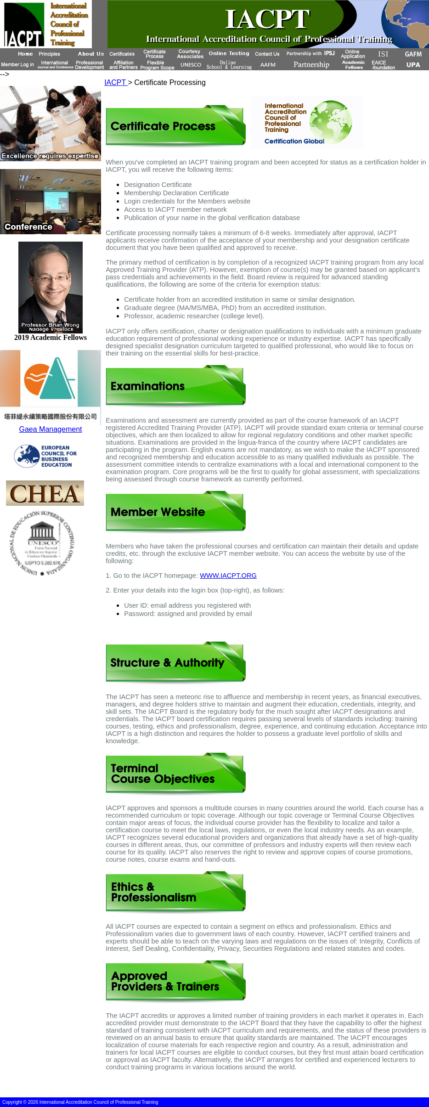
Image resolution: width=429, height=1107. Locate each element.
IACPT (116, 82)
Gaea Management (50, 429)
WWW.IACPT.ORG (228, 575)
